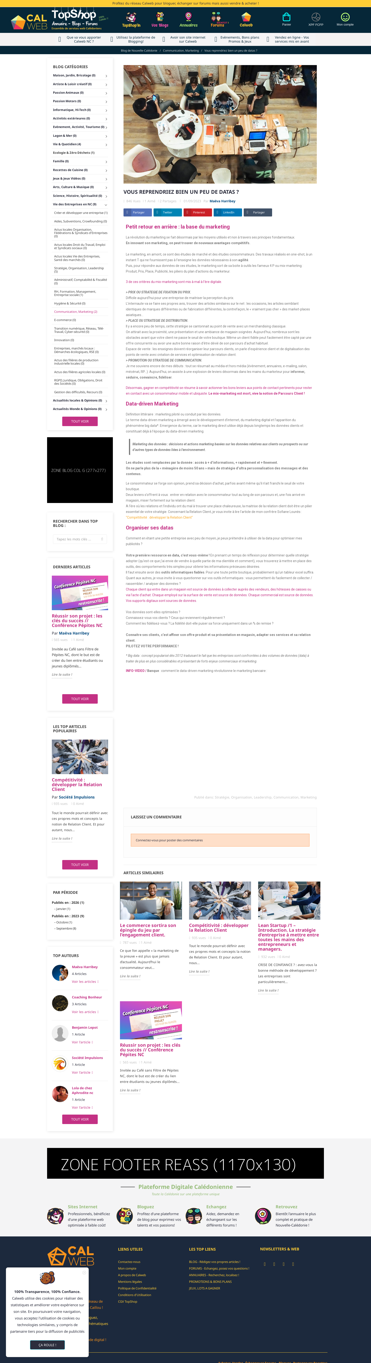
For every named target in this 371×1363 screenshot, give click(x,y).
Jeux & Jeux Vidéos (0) (69, 178)
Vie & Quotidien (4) (67, 144)
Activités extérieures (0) (71, 118)
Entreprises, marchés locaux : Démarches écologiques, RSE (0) (76, 350)
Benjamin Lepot (85, 1027)
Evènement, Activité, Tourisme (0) (78, 127)
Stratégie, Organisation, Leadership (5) (79, 269)
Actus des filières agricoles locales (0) (79, 372)
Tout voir (80, 421)
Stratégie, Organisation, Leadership (243, 797)
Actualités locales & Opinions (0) (77, 400)
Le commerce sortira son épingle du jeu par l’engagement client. (148, 930)
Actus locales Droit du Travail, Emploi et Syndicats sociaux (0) (79, 246)
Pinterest (199, 212)
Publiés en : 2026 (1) (68, 902)
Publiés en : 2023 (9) (68, 916)
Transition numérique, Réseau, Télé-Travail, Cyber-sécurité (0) (79, 330)
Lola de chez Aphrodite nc (82, 1090)
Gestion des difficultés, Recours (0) (78, 392)
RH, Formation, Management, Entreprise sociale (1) (75, 293)
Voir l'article (81, 1042)
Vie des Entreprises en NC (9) (74, 204)
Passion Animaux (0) (68, 92)
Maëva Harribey (85, 967)
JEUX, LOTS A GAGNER (204, 1288)
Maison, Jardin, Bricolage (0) (74, 75)
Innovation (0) (64, 340)
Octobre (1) (64, 922)
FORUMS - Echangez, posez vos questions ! (219, 1268)
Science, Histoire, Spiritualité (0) (77, 196)
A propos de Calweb (132, 1275)
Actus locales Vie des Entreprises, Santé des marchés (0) (77, 258)
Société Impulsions (87, 1057)
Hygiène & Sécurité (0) (69, 303)
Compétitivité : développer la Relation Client (77, 784)
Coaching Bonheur (87, 997)
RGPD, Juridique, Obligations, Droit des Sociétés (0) (78, 382)
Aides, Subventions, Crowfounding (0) (80, 221)
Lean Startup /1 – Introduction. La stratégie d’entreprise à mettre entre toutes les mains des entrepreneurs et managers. (288, 937)
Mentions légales (130, 1281)
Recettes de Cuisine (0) (70, 170)
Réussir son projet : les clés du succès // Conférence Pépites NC (77, 620)
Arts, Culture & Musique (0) (73, 187)
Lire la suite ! (62, 674)
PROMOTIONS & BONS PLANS (210, 1281)
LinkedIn (228, 212)
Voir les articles (84, 981)
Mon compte (127, 1268)
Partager (139, 212)
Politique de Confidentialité (137, 1288)
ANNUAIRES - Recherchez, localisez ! (214, 1275)
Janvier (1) (63, 909)
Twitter (167, 212)
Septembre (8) (66, 928)
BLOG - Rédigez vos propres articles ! (214, 1262)
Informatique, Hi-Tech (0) (72, 110)
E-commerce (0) (65, 320)
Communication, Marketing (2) (75, 311)
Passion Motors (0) (67, 101)
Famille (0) (61, 161)
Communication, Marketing (295, 797)
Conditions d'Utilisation (134, 1295)
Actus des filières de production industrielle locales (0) (76, 362)
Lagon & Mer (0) (64, 135)
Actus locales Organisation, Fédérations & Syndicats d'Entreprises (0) (80, 232)
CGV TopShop (127, 1301)
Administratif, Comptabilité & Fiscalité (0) (80, 281)
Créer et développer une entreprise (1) (81, 213)
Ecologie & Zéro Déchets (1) (73, 152)
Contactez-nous (129, 1262)
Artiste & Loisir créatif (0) (72, 84)
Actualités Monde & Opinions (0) (77, 409)
